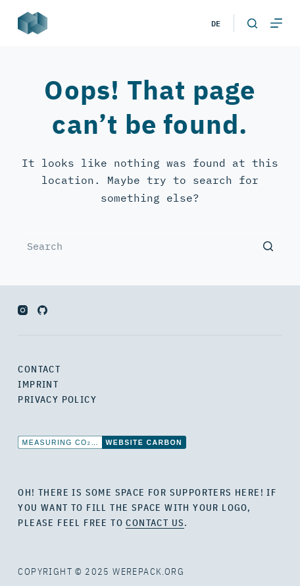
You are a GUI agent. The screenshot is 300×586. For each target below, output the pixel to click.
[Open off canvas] (276, 23)
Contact (39, 369)
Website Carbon (144, 442)
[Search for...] (150, 246)
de (215, 22)
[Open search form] (252, 23)
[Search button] (268, 246)
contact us (155, 523)
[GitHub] (42, 310)
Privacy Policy (57, 399)
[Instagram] (23, 310)
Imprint (38, 384)
